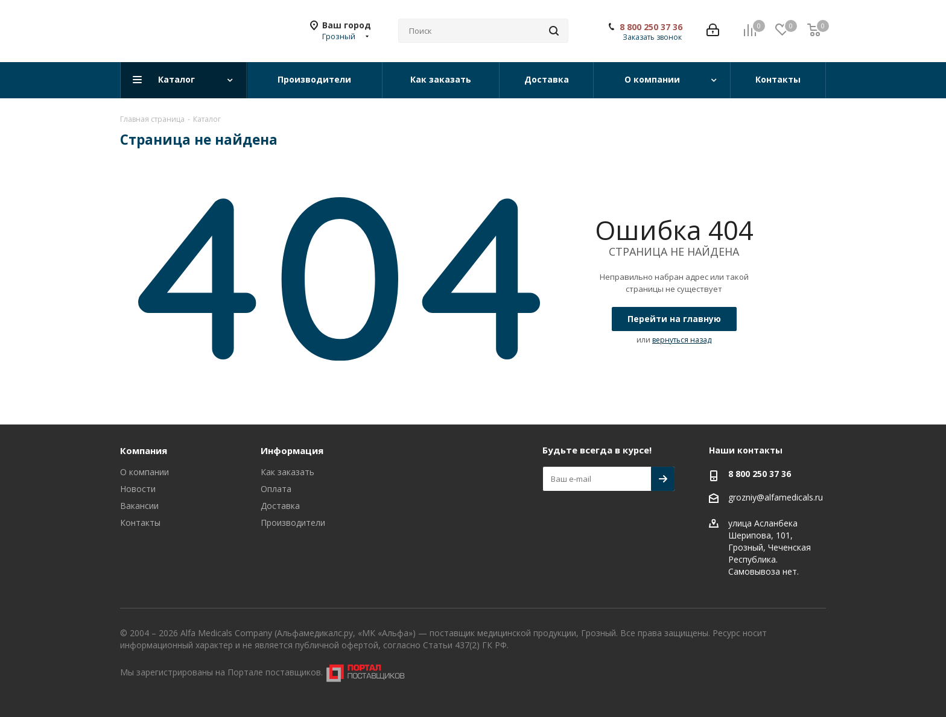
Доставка (280, 505)
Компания (143, 450)
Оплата (276, 488)
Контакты (140, 522)
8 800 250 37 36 (651, 27)
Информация (292, 450)
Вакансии (139, 505)
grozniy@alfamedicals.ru (775, 498)
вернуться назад (681, 340)
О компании (144, 472)
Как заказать (287, 472)
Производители (293, 522)
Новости (138, 488)
